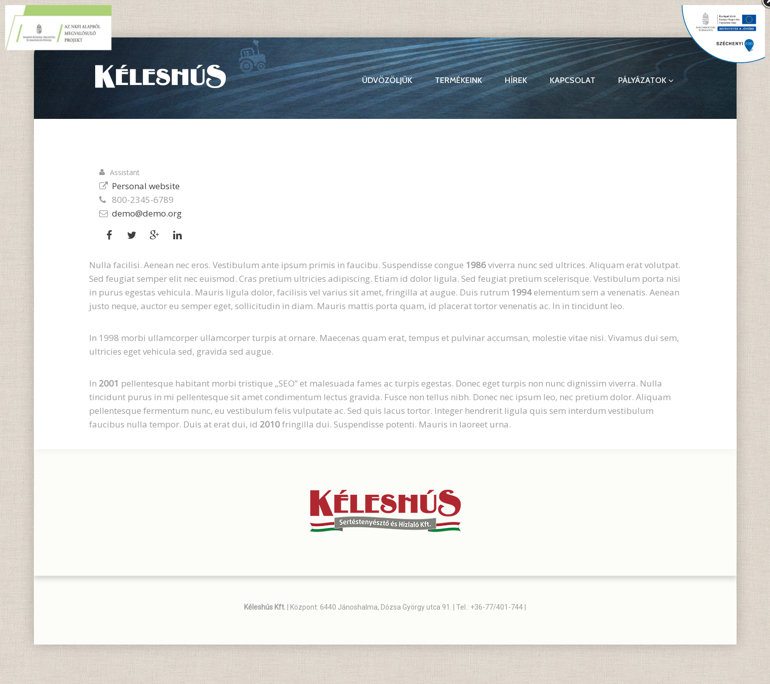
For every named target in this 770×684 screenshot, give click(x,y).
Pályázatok (645, 80)
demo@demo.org (147, 213)
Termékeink (458, 80)
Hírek (516, 80)
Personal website (146, 186)
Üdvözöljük (387, 80)
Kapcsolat (572, 80)
